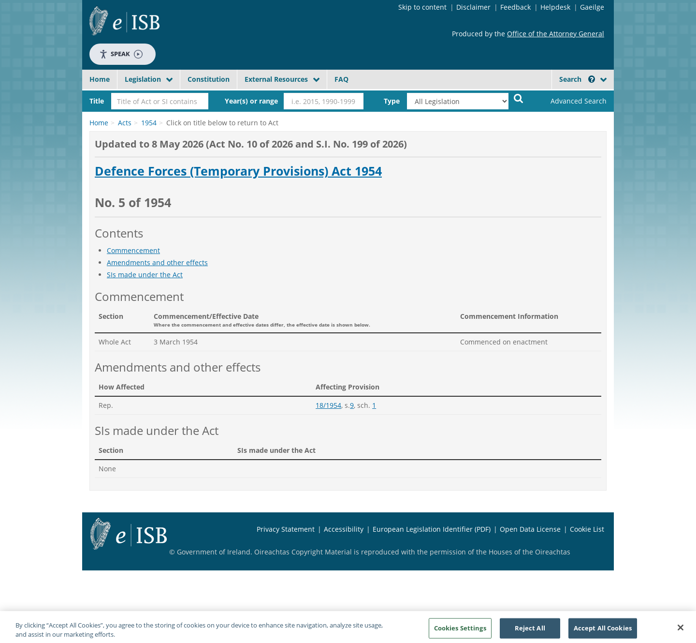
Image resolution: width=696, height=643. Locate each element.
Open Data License (530, 529)
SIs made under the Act (145, 274)
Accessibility (343, 529)
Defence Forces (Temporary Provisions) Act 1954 (238, 171)
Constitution (209, 79)
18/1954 (328, 405)
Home (99, 79)
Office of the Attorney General (555, 33)
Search (577, 79)
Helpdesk (555, 7)
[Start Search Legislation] (518, 98)
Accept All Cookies (603, 630)
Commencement (133, 250)
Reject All (530, 630)
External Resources (276, 79)
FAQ (341, 79)
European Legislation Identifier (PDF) (432, 529)
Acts (124, 122)
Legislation (143, 79)
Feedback (515, 7)
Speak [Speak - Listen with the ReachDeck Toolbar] (121, 54)
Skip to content (422, 7)
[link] (570, 101)
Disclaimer (473, 7)
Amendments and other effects (157, 262)
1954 (149, 122)
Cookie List (587, 529)
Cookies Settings (460, 630)
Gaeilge (592, 7)
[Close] (680, 630)
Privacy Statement (286, 529)
